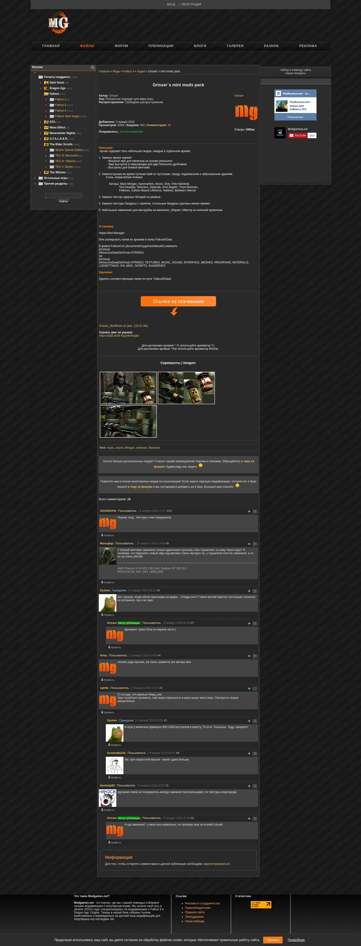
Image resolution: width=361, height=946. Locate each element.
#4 (158, 655)
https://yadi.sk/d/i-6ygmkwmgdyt (119, 335)
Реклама (308, 46)
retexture (141, 447)
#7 (192, 623)
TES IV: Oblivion (65, 161)
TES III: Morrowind (66, 155)
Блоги (200, 46)
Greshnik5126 (116, 753)
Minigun (129, 447)
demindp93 (107, 785)
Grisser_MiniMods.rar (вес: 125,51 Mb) (123, 325)
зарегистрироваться (216, 864)
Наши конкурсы (296, 73)
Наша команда (194, 921)
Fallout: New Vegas (67, 116)
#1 (167, 785)
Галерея (235, 46)
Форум (121, 46)
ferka (103, 655)
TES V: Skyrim (64, 167)
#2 (192, 818)
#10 (169, 511)
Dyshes (105, 590)
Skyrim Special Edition (69, 150)
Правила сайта (195, 912)
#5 (165, 720)
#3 (160, 688)
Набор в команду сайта (295, 70)
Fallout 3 (61, 105)
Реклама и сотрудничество (202, 903)
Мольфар (106, 543)
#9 (167, 543)
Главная (51, 46)
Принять (272, 940)
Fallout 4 (61, 110)
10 (159, 125)
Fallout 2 (59, 99)
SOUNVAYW (108, 511)
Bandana (154, 447)
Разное (271, 46)
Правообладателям (197, 908)
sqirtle (104, 688)
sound (119, 447)
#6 (158, 590)
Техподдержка (194, 916)
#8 (177, 753)
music (110, 447)
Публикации (160, 46)
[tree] (63, 130)
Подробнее (296, 940)
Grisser (239, 95)
